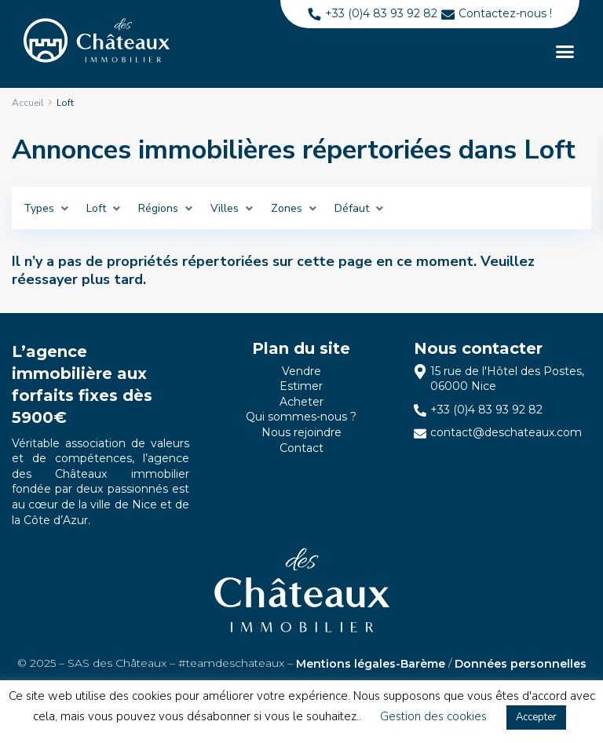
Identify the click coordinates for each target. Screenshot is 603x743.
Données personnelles (521, 664)
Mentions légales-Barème (370, 664)
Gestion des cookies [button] (433, 716)
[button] (564, 51)
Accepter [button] (536, 717)
